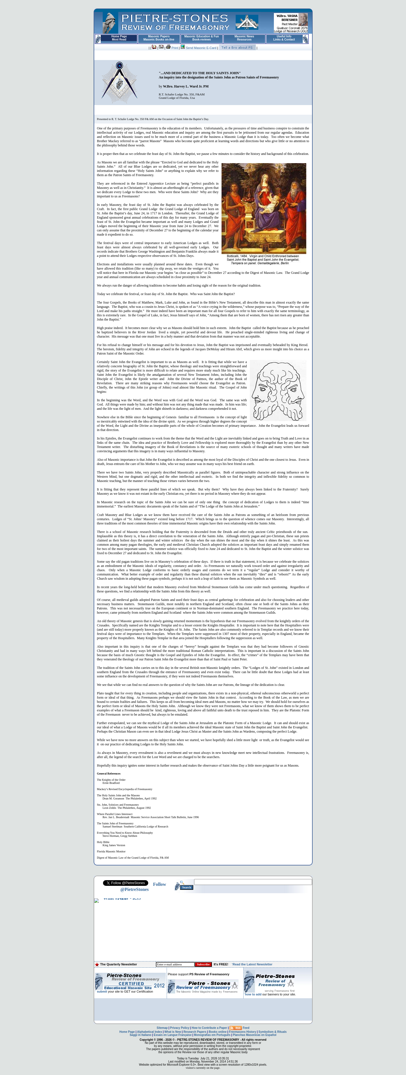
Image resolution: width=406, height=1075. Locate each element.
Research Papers (194, 1031)
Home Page (127, 1031)
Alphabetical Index (149, 1031)
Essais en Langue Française (173, 1034)
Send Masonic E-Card (198, 48)
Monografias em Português (212, 1034)
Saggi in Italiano (140, 1034)
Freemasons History (242, 1031)
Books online (218, 1031)
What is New (172, 1031)
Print (172, 48)
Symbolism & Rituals (273, 1031)
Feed (239, 1027)
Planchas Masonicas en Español (254, 1034)
